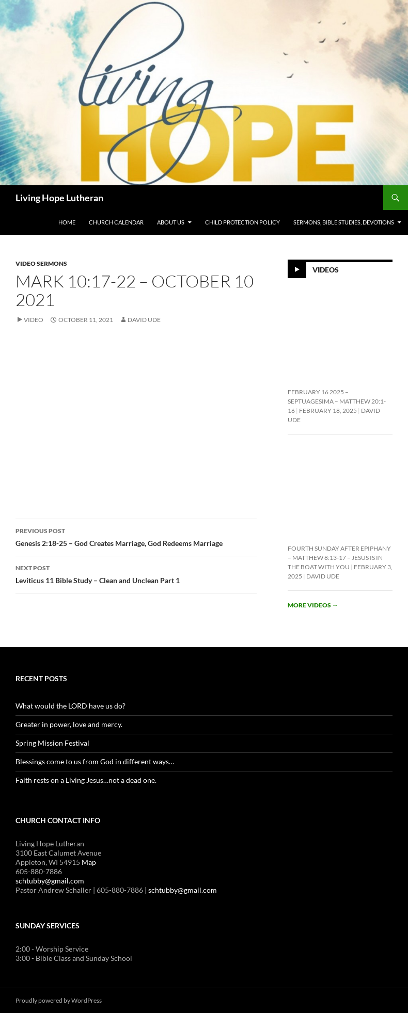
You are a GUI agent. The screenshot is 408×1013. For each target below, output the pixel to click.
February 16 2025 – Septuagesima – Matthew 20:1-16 (337, 401)
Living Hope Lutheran (59, 197)
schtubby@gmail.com (49, 880)
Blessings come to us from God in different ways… (94, 761)
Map (89, 862)
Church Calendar (116, 222)
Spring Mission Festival (52, 742)
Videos (325, 269)
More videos (313, 605)
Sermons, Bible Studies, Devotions (343, 222)
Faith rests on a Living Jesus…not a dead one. (85, 780)
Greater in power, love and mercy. (68, 724)
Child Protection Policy (242, 222)
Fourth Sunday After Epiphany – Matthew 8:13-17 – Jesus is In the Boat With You (339, 557)
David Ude (144, 320)
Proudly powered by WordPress (58, 1000)
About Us (170, 222)
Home (66, 222)
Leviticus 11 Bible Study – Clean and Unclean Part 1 (136, 573)
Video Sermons (41, 263)
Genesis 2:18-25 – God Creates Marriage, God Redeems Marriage (136, 536)
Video (33, 320)
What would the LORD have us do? (70, 705)
